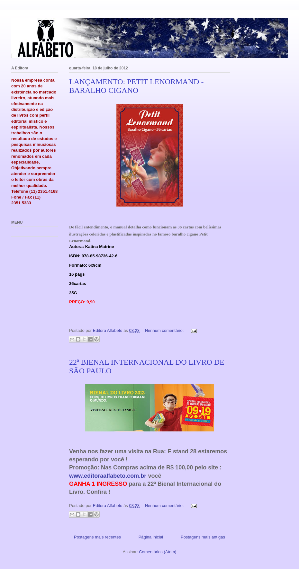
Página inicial (151, 537)
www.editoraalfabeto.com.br (107, 476)
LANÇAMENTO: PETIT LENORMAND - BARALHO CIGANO (136, 85)
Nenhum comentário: (165, 330)
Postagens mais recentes (97, 537)
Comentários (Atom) (157, 551)
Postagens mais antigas (203, 537)
